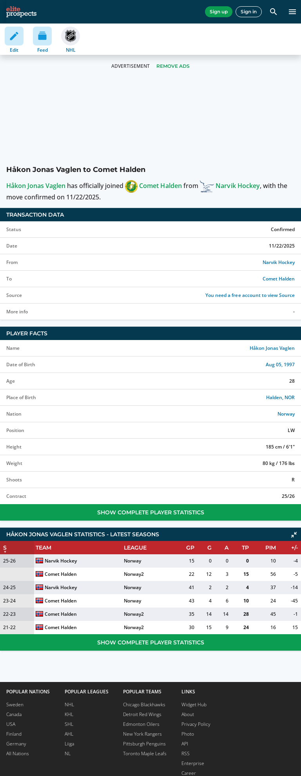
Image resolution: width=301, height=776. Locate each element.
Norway (286, 414)
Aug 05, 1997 (280, 364)
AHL (69, 734)
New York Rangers (142, 734)
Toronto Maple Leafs (145, 753)
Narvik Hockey (230, 185)
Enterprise (192, 763)
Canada (14, 714)
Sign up (219, 11)
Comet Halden (153, 185)
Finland (14, 734)
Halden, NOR (280, 397)
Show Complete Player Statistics (150, 512)
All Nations (17, 753)
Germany (16, 743)
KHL (69, 714)
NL (68, 753)
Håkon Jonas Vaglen (35, 185)
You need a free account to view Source (250, 295)
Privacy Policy (195, 724)
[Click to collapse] (294, 535)
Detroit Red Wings (142, 714)
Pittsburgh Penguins (144, 743)
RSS (185, 753)
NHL (69, 704)
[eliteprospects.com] (21, 11)
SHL (69, 724)
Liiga (69, 743)
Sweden (15, 704)
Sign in (249, 11)
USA (10, 724)
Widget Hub (194, 704)
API (184, 743)
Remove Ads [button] (173, 66)
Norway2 (134, 574)
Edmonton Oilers (141, 724)
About (187, 714)
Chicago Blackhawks (144, 704)
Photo (187, 734)
